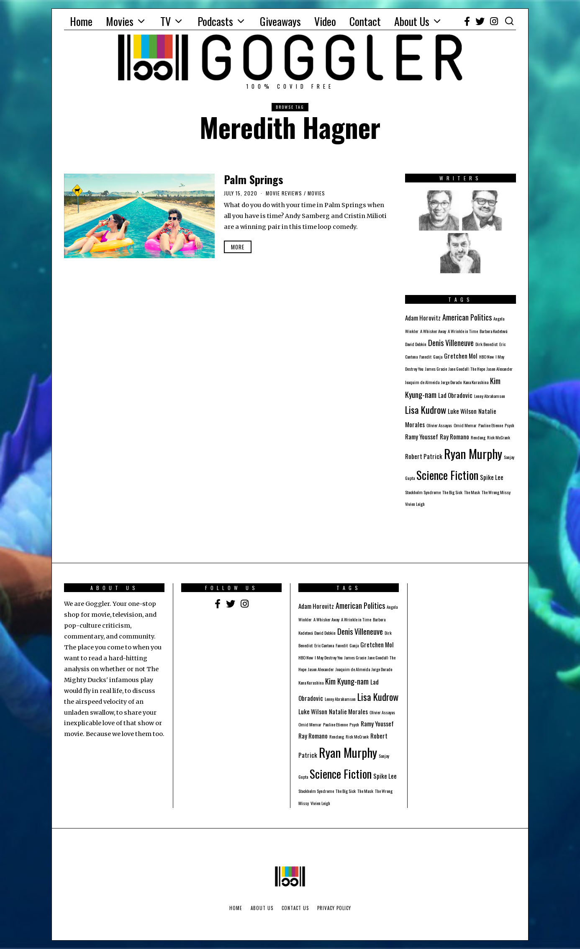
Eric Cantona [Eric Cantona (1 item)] (324, 645)
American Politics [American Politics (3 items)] (467, 317)
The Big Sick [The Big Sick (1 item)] (452, 492)
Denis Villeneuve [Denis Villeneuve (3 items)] (451, 342)
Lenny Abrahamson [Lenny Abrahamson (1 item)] (489, 395)
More (237, 247)
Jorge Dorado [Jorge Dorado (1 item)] (451, 382)
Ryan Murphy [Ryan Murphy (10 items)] (473, 453)
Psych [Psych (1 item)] (509, 425)
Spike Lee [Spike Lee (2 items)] (491, 477)
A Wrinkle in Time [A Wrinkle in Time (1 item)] (463, 331)
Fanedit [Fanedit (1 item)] (425, 356)
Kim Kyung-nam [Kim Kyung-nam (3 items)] (347, 681)
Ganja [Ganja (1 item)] (437, 356)
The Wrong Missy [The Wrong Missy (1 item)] (496, 492)
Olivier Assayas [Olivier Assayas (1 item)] (439, 425)
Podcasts (215, 21)
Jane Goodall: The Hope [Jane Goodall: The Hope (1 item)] (467, 368)
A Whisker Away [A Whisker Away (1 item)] (433, 331)
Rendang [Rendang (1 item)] (478, 437)
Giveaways (280, 21)
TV (165, 21)
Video (325, 21)
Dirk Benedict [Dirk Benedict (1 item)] (486, 344)
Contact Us (295, 908)
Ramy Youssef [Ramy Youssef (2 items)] (421, 436)
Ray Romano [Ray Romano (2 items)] (454, 436)
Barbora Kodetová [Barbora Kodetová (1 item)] (493, 331)
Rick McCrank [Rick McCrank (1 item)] (498, 437)
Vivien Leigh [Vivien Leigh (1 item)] (415, 503)
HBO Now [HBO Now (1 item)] (486, 356)
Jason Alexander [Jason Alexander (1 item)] (500, 368)
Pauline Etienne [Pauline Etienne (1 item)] (490, 425)
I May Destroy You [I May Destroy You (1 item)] (329, 657)
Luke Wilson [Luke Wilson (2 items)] (462, 411)
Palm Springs (253, 179)
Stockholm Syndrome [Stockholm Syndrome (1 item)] (423, 492)
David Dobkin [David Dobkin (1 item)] (415, 344)
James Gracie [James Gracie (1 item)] (436, 368)
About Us (411, 21)
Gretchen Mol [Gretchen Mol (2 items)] (460, 355)
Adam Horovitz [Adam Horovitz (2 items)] (423, 317)
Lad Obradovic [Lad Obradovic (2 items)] (455, 395)
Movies (119, 21)
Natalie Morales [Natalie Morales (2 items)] (348, 711)
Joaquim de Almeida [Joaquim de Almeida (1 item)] (422, 382)
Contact (365, 21)
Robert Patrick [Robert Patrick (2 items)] (423, 456)
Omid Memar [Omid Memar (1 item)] (465, 425)
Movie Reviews (284, 193)
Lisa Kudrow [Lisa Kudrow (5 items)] (425, 410)
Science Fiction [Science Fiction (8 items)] (447, 475)
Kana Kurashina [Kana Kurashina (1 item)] (475, 382)
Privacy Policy (334, 908)
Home (81, 21)
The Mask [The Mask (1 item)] (472, 492)
